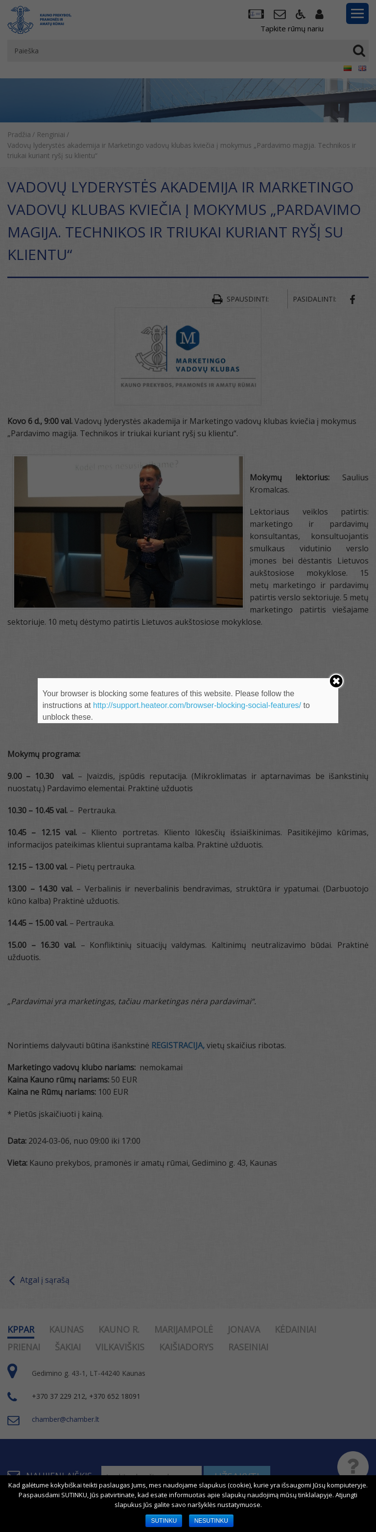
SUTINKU (164, 1520)
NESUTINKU (211, 1520)
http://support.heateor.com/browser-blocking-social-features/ (197, 705)
